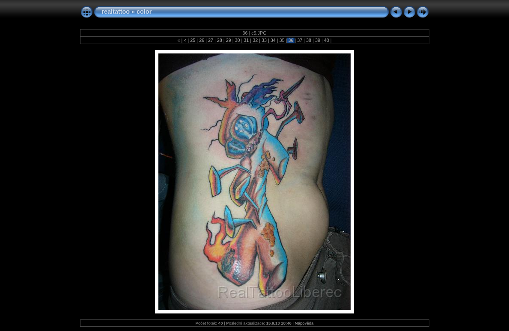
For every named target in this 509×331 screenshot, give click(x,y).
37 (300, 40)
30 (237, 40)
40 (326, 40)
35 (282, 40)
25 (192, 40)
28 (219, 40)
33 (264, 40)
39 (317, 40)
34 (273, 40)
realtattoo (116, 11)
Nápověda (304, 323)
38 (309, 40)
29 (228, 40)
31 (246, 40)
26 (201, 40)
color (144, 11)
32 (255, 40)
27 (210, 40)
